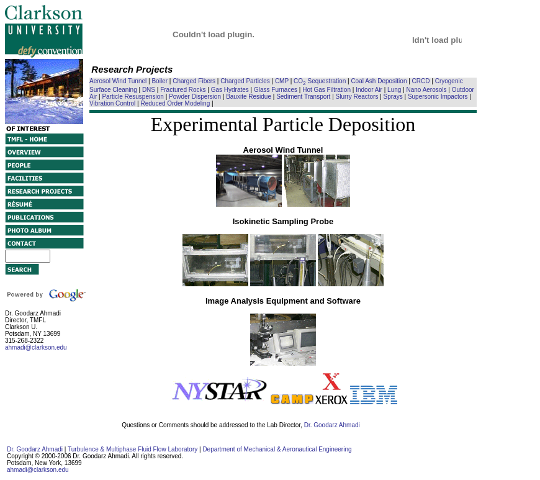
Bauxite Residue (248, 96)
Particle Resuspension (133, 96)
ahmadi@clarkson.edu (36, 347)
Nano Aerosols (427, 89)
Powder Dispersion (195, 96)
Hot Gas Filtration (326, 89)
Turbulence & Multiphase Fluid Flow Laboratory (132, 449)
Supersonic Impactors (438, 96)
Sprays (393, 96)
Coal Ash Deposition (379, 81)
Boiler (159, 81)
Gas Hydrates (230, 89)
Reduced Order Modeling (175, 103)
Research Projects (132, 69)
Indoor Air (369, 89)
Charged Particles (244, 81)
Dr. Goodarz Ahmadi (332, 425)
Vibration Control (112, 103)
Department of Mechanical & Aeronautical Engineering (276, 449)
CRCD (421, 81)
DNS (148, 89)
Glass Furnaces (275, 89)
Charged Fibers (194, 81)
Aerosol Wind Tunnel (117, 81)
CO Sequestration (320, 81)
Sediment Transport (303, 96)
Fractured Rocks (182, 89)
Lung (394, 89)
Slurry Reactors (357, 96)
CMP (282, 81)
